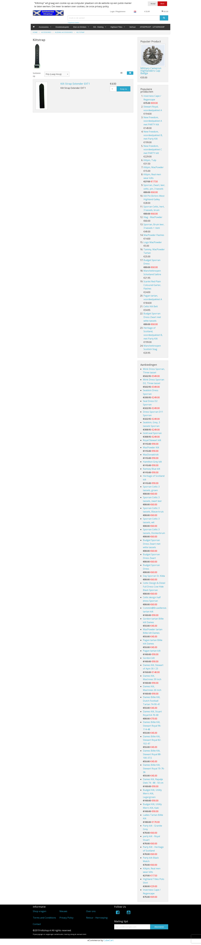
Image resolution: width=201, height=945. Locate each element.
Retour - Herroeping (97, 917)
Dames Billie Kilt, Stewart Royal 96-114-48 (152, 726)
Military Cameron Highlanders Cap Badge (150, 70)
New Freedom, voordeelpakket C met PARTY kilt (152, 149)
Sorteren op (36, 74)
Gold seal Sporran (152, 433)
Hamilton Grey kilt (152, 461)
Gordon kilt (149, 658)
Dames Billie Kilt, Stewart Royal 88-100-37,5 (152, 754)
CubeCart (108, 940)
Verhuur (132, 27)
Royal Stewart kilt (152, 440)
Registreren (120, 11)
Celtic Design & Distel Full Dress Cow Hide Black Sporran (154, 586)
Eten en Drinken (79, 27)
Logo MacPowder (152, 242)
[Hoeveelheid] (113, 88)
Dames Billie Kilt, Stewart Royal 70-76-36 (154, 768)
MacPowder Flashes (153, 235)
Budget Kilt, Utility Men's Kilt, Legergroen (152, 793)
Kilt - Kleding (98, 27)
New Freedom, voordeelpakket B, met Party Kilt (153, 135)
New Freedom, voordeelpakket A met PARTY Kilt (152, 121)
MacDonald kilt (151, 454)
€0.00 (164, 11)
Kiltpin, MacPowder (153, 167)
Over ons (91, 911)
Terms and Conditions (44, 917)
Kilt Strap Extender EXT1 (75, 83)
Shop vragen (39, 911)
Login (112, 11)
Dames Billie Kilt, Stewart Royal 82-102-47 (152, 740)
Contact (37, 924)
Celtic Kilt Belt (150, 306)
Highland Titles (116, 27)
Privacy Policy (66, 917)
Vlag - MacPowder (152, 217)
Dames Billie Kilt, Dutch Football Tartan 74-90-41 (151, 701)
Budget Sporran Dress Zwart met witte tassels (152, 317)
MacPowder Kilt (151, 447)
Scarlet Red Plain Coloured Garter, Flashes (152, 285)
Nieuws (63, 911)
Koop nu (123, 89)
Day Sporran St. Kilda (154, 575)
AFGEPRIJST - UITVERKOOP (152, 27)
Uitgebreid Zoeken (73, 22)
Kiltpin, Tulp (149, 160)
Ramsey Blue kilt (151, 468)
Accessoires (44, 27)
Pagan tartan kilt (152, 650)
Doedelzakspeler (62, 27)
